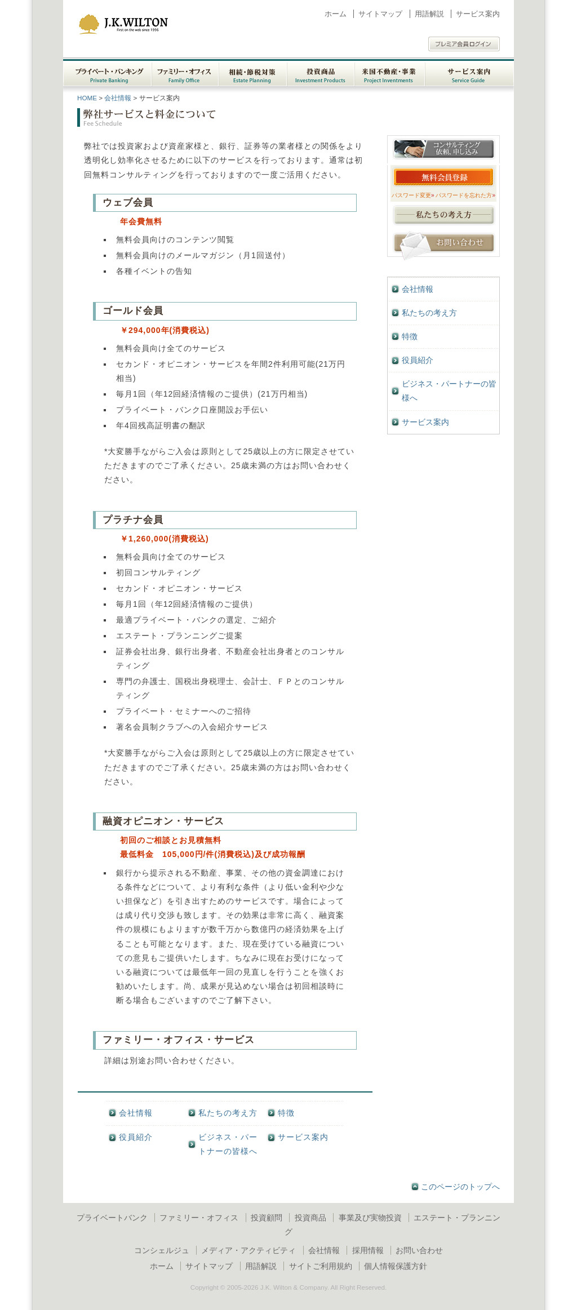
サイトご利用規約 (320, 1266)
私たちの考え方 (228, 1112)
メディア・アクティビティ (248, 1250)
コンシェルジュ (161, 1250)
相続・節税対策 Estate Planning (253, 72)
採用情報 (368, 1250)
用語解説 (429, 14)
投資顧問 (266, 1217)
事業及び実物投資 (370, 1217)
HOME (87, 97)
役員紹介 (136, 1137)
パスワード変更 (413, 195)
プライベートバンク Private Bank (107, 72)
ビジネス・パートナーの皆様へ (228, 1144)
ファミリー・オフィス (198, 1217)
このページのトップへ (460, 1186)
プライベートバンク (112, 1217)
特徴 (286, 1112)
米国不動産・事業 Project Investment (389, 72)
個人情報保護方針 (395, 1266)
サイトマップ (380, 14)
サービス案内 (478, 14)
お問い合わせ (419, 1250)
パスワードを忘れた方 (465, 195)
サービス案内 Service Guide (469, 72)
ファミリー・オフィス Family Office (185, 72)
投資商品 (310, 1217)
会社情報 (117, 97)
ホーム (336, 14)
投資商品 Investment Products (320, 72)
